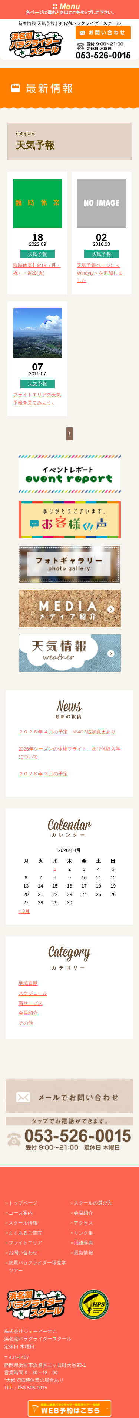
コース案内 (21, 1213)
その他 (26, 1023)
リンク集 (83, 1233)
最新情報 (83, 1252)
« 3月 (24, 911)
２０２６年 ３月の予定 (43, 774)
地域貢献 (28, 983)
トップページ (23, 1203)
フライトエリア (25, 1242)
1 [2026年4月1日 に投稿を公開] (55, 869)
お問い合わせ (23, 1252)
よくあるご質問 (25, 1233)
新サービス (31, 1003)
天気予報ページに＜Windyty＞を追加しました (100, 272)
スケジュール (33, 993)
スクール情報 (23, 1223)
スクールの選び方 (93, 1203)
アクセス (83, 1223)
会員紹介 (28, 1013)
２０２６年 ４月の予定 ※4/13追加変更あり (67, 732)
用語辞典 (83, 1242)
